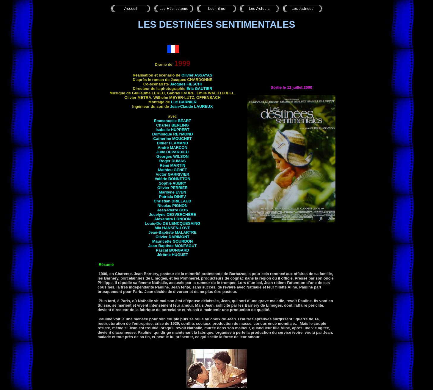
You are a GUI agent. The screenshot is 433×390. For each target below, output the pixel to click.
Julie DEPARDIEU (172, 152)
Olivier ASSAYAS (196, 75)
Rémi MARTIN (172, 165)
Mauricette (172, 241)
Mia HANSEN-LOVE (172, 228)
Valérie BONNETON (172, 179)
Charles (172, 125)
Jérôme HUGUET (172, 254)
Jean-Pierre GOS (172, 210)
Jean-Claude (191, 106)
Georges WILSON (172, 156)
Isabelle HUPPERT (172, 129)
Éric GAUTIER (199, 88)
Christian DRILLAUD (172, 201)
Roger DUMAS (172, 161)
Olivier (172, 237)
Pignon (179, 205)
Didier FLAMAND (172, 143)
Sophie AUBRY (172, 183)
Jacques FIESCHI (186, 84)
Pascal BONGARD (172, 250)
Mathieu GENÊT (172, 170)
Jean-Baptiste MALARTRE (172, 232)
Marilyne (172, 192)
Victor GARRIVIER (172, 174)
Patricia (172, 196)
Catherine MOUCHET (172, 138)
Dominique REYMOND (172, 134)
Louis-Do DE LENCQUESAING (172, 223)
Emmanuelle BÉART (172, 120)
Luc (184, 102)
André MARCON (172, 147)
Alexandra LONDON (172, 219)
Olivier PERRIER (172, 187)
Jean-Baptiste (172, 246)
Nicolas (164, 205)
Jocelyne (172, 214)
